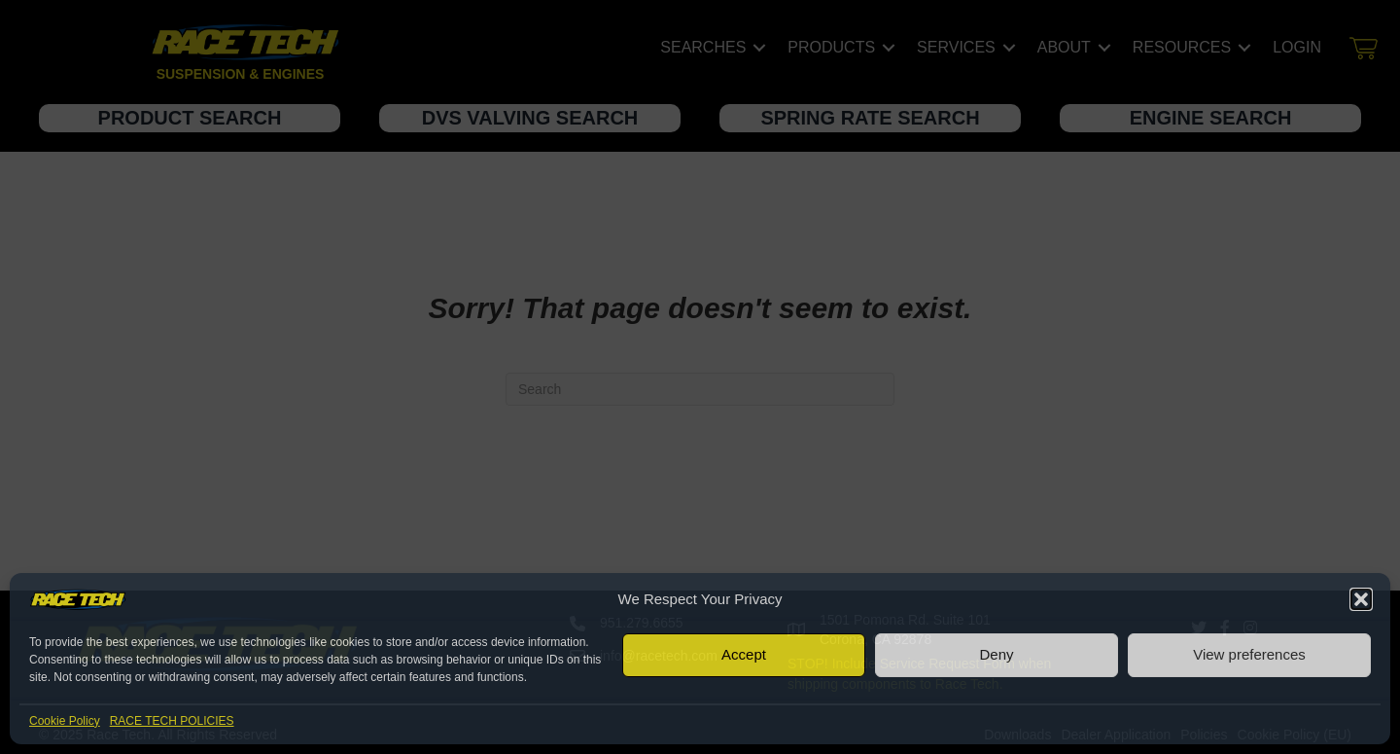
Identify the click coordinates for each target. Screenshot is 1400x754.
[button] (1361, 599)
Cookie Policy (64, 721)
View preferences (1249, 654)
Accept (743, 654)
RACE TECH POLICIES (172, 721)
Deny (996, 654)
